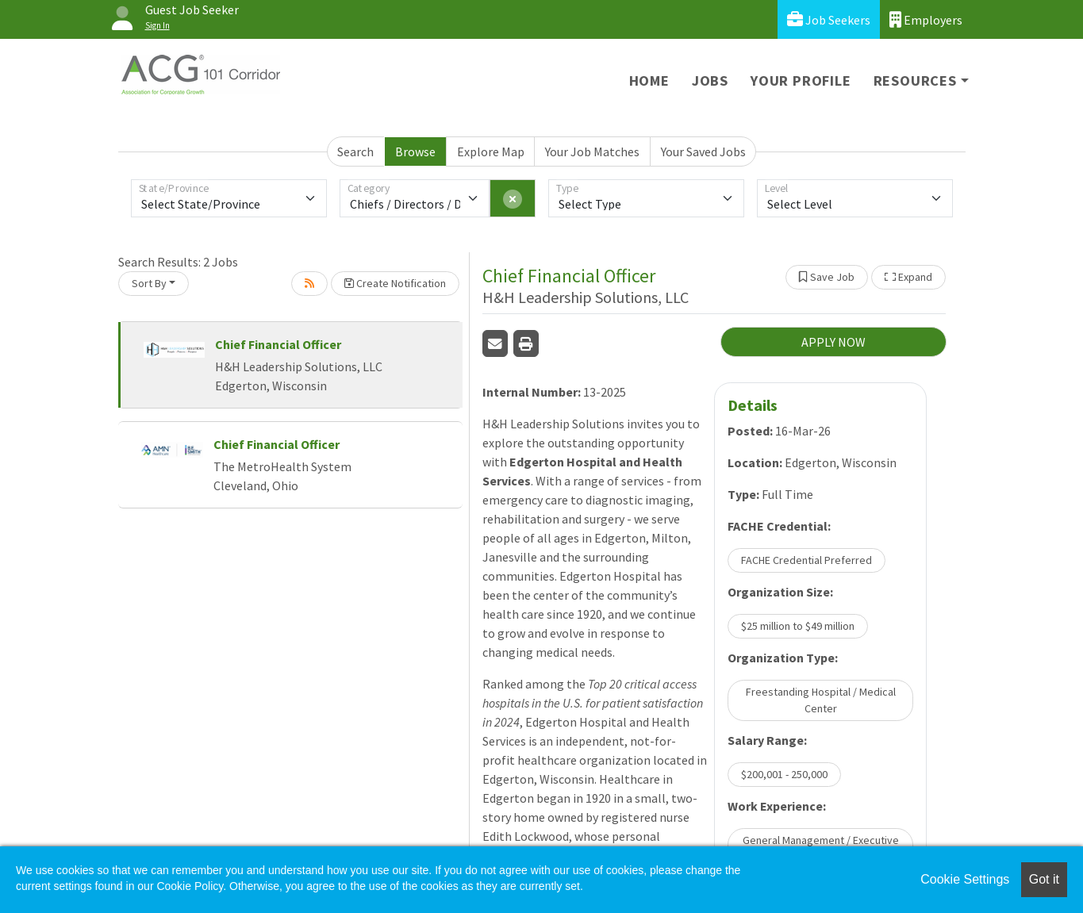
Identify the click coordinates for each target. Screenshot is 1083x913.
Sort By (149, 283)
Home (649, 80)
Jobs (710, 80)
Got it (1044, 879)
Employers (925, 19)
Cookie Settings (964, 879)
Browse (415, 151)
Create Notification (395, 283)
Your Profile (801, 80)
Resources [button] (915, 80)
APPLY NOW (833, 342)
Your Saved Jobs (703, 151)
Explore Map (490, 151)
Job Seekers (828, 19)
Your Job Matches (592, 151)
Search (355, 151)
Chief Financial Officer (278, 344)
